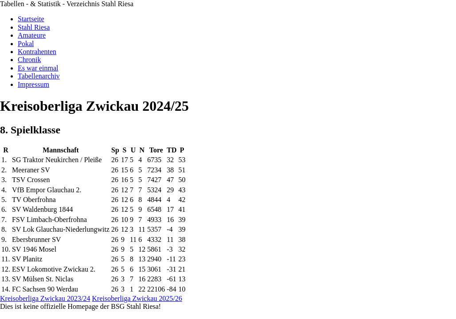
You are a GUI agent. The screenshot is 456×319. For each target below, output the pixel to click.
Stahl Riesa (34, 27)
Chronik (29, 59)
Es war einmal (38, 68)
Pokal (26, 43)
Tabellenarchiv (39, 76)
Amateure (32, 35)
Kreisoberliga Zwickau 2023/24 (45, 298)
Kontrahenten (37, 51)
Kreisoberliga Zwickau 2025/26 (137, 298)
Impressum (33, 84)
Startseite (31, 19)
